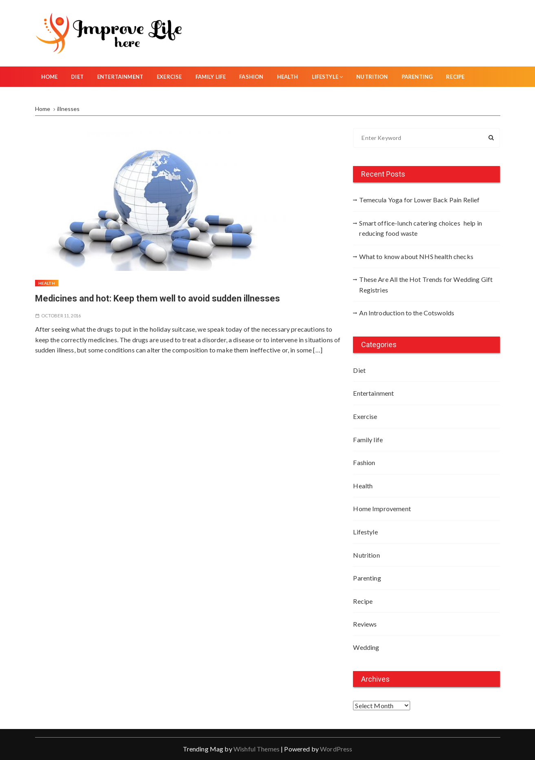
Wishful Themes (256, 749)
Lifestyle (327, 76)
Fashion (251, 76)
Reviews (365, 624)
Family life (210, 76)
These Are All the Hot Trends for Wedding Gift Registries (426, 284)
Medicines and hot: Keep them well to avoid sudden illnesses (157, 298)
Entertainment (120, 76)
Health (287, 76)
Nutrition (372, 76)
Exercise (169, 76)
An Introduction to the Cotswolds (406, 313)
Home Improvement (382, 508)
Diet (77, 76)
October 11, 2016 (61, 315)
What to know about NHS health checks (416, 256)
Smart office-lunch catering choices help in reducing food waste (420, 228)
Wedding (366, 647)
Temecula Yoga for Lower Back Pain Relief (419, 200)
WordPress (336, 749)
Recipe (455, 76)
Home (49, 76)
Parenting (417, 76)
